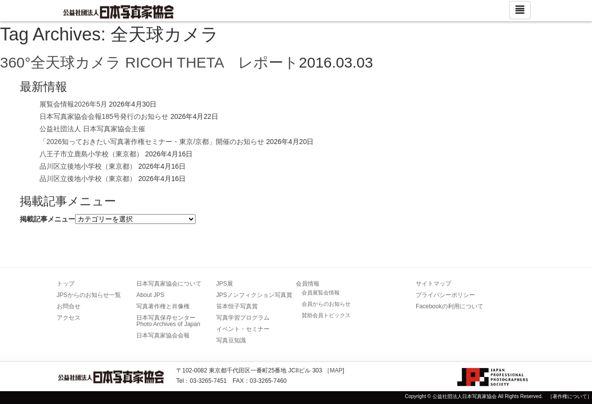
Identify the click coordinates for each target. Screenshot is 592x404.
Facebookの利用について (449, 306)
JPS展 (224, 283)
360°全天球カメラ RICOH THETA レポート (149, 62)
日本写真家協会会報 (163, 335)
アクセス (68, 317)
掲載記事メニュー (47, 219)
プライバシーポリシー (445, 295)
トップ (66, 283)
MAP (336, 370)
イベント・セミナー (243, 329)
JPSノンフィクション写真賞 (254, 295)
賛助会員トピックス (326, 315)
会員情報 (307, 283)
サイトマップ (433, 283)
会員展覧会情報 (321, 292)
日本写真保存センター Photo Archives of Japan (168, 321)
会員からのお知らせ (326, 304)
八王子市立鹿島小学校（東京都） (91, 154)
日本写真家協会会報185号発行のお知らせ (103, 116)
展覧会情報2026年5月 (73, 104)
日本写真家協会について (168, 283)
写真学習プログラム (243, 317)
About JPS (150, 295)
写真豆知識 (231, 340)
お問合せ (68, 306)
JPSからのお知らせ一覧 (89, 295)
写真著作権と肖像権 (163, 306)
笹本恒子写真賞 (237, 306)
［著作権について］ (570, 396)
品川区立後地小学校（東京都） (87, 166)
